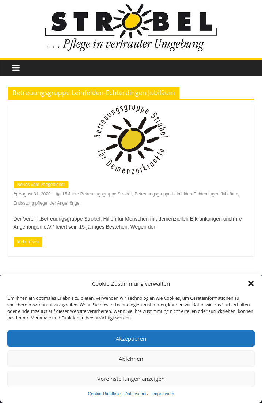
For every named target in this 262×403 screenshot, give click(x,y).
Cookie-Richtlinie (104, 393)
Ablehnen (131, 358)
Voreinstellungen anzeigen (131, 378)
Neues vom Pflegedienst (41, 184)
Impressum (163, 393)
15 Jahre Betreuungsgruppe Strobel (97, 194)
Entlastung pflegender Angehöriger (47, 203)
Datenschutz (137, 393)
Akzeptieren (131, 338)
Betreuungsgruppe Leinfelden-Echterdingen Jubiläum (186, 194)
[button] (251, 283)
